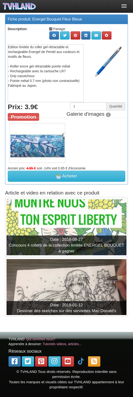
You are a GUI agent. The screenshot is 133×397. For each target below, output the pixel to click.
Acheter (66, 176)
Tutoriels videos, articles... (62, 344)
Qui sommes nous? (40, 339)
